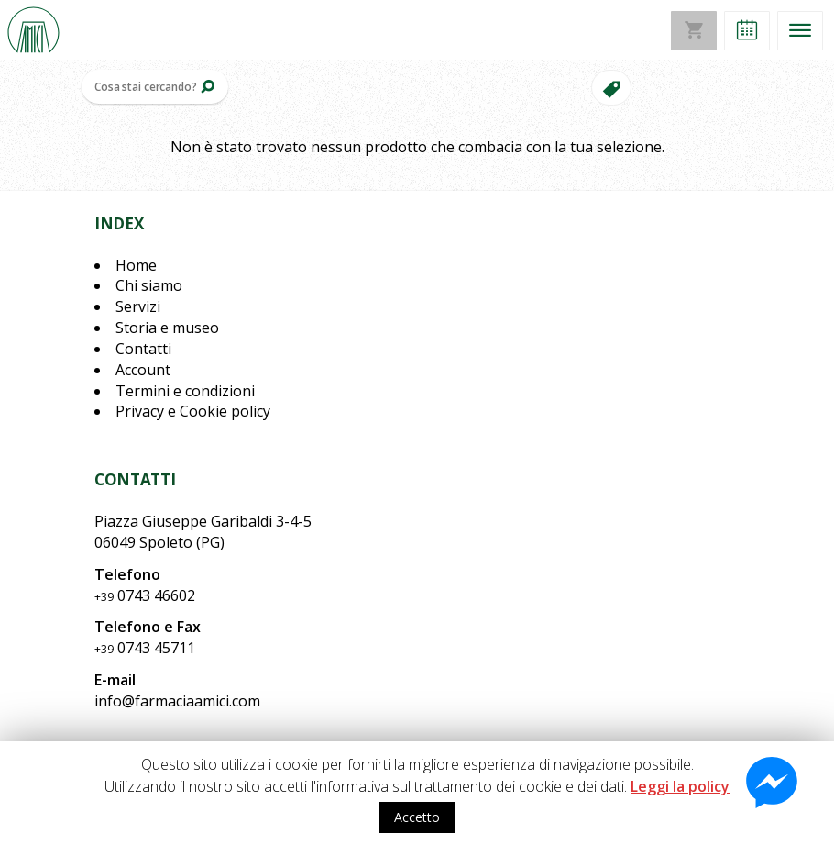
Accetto (417, 817)
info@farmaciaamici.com (177, 701)
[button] (747, 30)
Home (136, 265)
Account (142, 370)
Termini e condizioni (185, 391)
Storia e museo (167, 327)
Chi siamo (148, 285)
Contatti (143, 349)
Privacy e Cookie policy (192, 411)
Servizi (137, 306)
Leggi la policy (680, 786)
